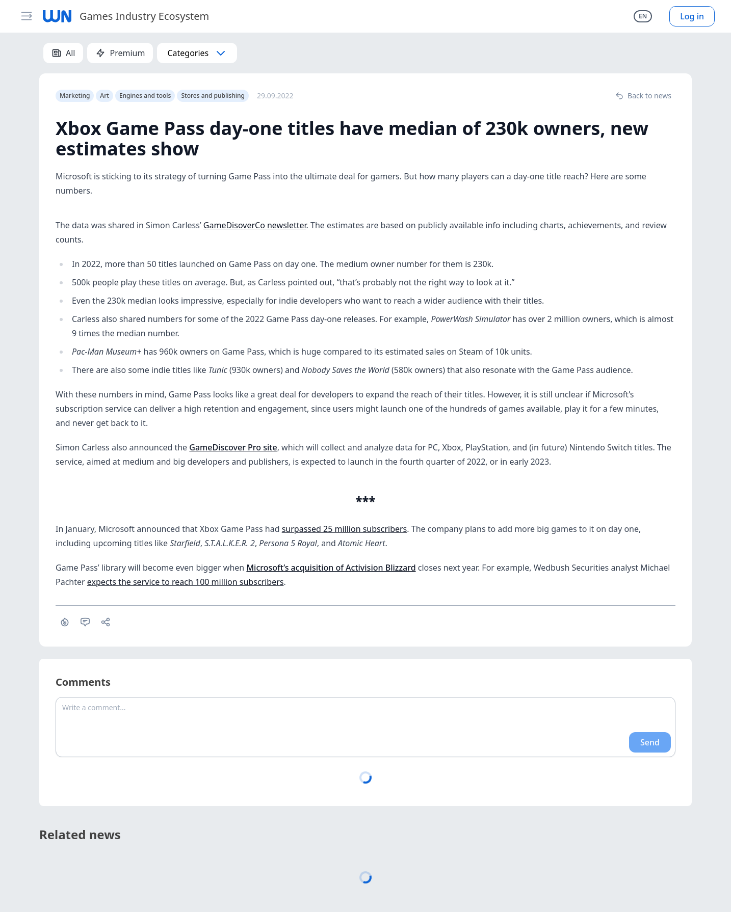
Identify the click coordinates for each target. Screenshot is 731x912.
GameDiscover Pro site (233, 447)
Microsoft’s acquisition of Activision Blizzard (330, 567)
